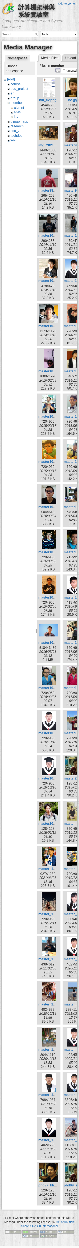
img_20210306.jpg (52, 145)
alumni (19, 107)
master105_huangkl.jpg (57, 552)
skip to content (67, 3)
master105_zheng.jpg (55, 642)
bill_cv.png (47, 100)
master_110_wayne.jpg (56, 1140)
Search (37, 34)
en (12, 93)
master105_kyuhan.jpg (56, 597)
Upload (70, 58)
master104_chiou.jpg (55, 416)
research (17, 126)
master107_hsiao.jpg (55, 733)
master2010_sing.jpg (55, 823)
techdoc (16, 135)
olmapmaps (19, 121)
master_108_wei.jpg (54, 914)
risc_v (15, 131)
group (15, 98)
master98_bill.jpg (52, 190)
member (17, 103)
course (16, 84)
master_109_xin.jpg (54, 1049)
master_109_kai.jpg (54, 1004)
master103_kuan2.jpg (55, 371)
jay (16, 117)
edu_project (19, 88)
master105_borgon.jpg (56, 507)
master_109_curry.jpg (55, 959)
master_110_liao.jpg (54, 1095)
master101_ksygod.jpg (56, 235)
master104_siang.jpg (55, 461)
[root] (11, 79)
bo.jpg (73, 100)
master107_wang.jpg (54, 778)
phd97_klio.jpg (50, 1185)
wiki (13, 140)
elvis (17, 112)
